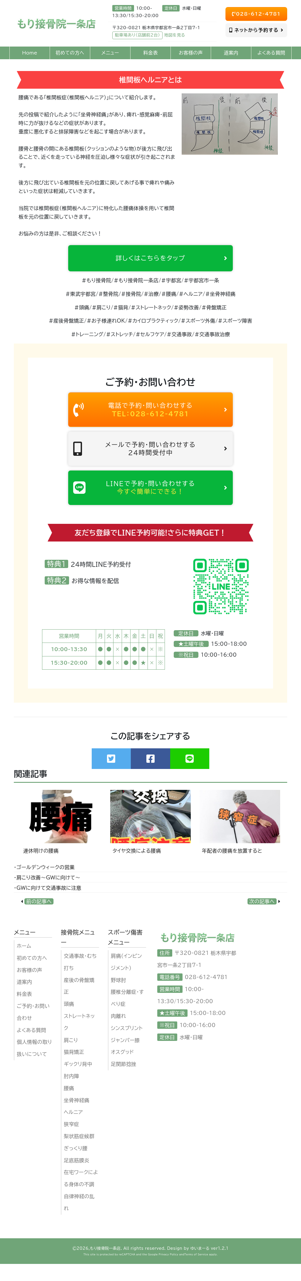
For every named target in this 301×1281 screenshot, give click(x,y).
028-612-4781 (256, 13)
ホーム (24, 963)
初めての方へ (32, 975)
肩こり (71, 1057)
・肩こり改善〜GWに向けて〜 (47, 894)
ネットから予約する (256, 30)
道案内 (24, 999)
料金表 (24, 1011)
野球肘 (118, 997)
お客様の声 (29, 987)
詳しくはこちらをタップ (168, 259)
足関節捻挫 (123, 1081)
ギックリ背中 (78, 1081)
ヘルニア (73, 1129)
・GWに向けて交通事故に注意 (47, 905)
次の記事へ (262, 918)
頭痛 (69, 1021)
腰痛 (69, 1105)
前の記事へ (39, 918)
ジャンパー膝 (125, 1057)
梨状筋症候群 (79, 1153)
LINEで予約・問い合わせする (150, 502)
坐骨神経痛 (76, 1117)
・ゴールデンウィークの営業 (44, 884)
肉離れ (118, 1033)
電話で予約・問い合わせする (150, 415)
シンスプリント (127, 1045)
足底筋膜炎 (76, 1177)
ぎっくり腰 (76, 1165)
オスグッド (122, 1069)
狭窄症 (71, 1141)
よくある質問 (31, 1047)
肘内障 (71, 1093)
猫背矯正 (74, 1069)
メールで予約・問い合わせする (150, 458)
